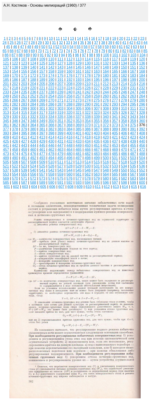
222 (51, 88)
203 (24, 84)
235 (24, 92)
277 (115, 100)
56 (86, 47)
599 (133, 183)
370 (87, 125)
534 (124, 166)
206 (51, 84)
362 (15, 125)
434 (87, 141)
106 (15, 59)
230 (124, 88)
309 (115, 108)
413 (42, 137)
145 (79, 67)
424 (142, 137)
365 (42, 125)
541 (42, 170)
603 (25, 187)
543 (60, 170)
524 (33, 166)
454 (124, 145)
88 (20, 55)
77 (89, 51)
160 (69, 71)
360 (142, 121)
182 (124, 76)
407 (133, 133)
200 (142, 80)
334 (51, 117)
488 (142, 154)
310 (124, 108)
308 (106, 108)
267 (24, 100)
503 (133, 158)
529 (79, 166)
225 (79, 88)
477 (42, 154)
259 (97, 96)
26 (19, 43)
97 (84, 55)
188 (33, 80)
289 (79, 104)
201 (6, 84)
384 (69, 129)
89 (28, 55)
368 (69, 125)
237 (42, 92)
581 (115, 178)
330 (15, 117)
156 (33, 71)
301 (42, 108)
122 (15, 63)
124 (33, 63)
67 (19, 51)
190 (51, 80)
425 (6, 141)
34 (75, 43)
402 (87, 133)
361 (6, 125)
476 (33, 154)
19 (114, 38)
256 (69, 96)
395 (24, 133)
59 (107, 47)
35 (82, 43)
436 (106, 141)
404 (106, 133)
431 (60, 141)
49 (36, 47)
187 (24, 80)
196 (106, 80)
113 (79, 59)
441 (6, 145)
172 (33, 76)
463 (60, 150)
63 (135, 47)
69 (33, 51)
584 (142, 178)
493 (42, 158)
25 (12, 43)
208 (69, 84)
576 (69, 178)
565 (115, 174)
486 (124, 154)
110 (51, 59)
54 (71, 47)
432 (69, 141)
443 (24, 145)
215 (133, 84)
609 (79, 187)
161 (79, 71)
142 (51, 67)
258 (87, 96)
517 (115, 162)
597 (115, 183)
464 (69, 150)
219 (24, 88)
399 (60, 133)
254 (51, 96)
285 (42, 104)
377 (6, 129)
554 (15, 174)
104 (142, 55)
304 (69, 108)
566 (124, 174)
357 (115, 121)
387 (97, 129)
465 (79, 150)
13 (72, 38)
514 (87, 162)
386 (87, 129)
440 (142, 141)
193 (79, 80)
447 (60, 145)
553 (6, 174)
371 (97, 125)
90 (35, 55)
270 (51, 100)
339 (97, 117)
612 (107, 187)
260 (106, 96)
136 (142, 63)
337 (79, 117)
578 (87, 178)
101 (115, 55)
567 (133, 174)
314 (15, 113)
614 (125, 187)
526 (51, 166)
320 (69, 113)
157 (42, 71)
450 (87, 145)
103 (133, 55)
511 (60, 162)
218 (15, 88)
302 (51, 108)
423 (133, 137)
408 (142, 133)
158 (51, 71)
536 (142, 166)
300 (33, 108)
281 (6, 104)
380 (33, 129)
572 (33, 178)
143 (60, 67)
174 (51, 76)
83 (131, 51)
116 (106, 59)
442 (15, 145)
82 (124, 51)
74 (68, 51)
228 (106, 88)
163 (97, 71)
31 (54, 43)
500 (106, 158)
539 (24, 170)
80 (110, 51)
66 (12, 51)
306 (87, 108)
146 (87, 67)
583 (133, 178)
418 (87, 137)
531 (97, 166)
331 (24, 117)
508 (33, 162)
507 (24, 162)
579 (97, 178)
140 (33, 67)
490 (15, 158)
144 (69, 67)
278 (124, 100)
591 (60, 183)
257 (79, 96)
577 (79, 178)
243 (97, 92)
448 (69, 145)
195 (97, 80)
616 (143, 187)
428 (33, 141)
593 (79, 183)
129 (79, 63)
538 (15, 170)
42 (131, 43)
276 (106, 100)
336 (69, 117)
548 (106, 170)
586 (15, 183)
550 (124, 170)
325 (115, 113)
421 (115, 137)
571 (24, 178)
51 (50, 47)
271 (60, 100)
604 (34, 187)
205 (42, 84)
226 (87, 88)
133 (115, 63)
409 (6, 137)
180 (106, 76)
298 (15, 108)
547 (97, 170)
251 (24, 96)
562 (87, 174)
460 (33, 150)
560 (69, 174)
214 (124, 84)
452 (106, 145)
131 (97, 63)
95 (70, 55)
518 (124, 162)
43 (138, 43)
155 (24, 71)
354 (87, 121)
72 (54, 51)
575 (60, 178)
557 (42, 174)
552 (142, 170)
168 (142, 71)
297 (6, 108)
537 (6, 170)
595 (97, 183)
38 (103, 43)
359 (133, 121)
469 (115, 150)
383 (60, 129)
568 (142, 174)
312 (142, 108)
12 (65, 38)
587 (24, 183)
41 (124, 43)
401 (79, 133)
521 (6, 166)
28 (33, 43)
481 (79, 154)
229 (115, 88)
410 (15, 137)
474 (15, 154)
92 (49, 55)
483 (97, 154)
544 (69, 170)
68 (26, 51)
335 (60, 117)
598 (124, 183)
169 (6, 76)
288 (69, 104)
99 (98, 55)
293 (115, 104)
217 (6, 88)
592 (69, 183)
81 (117, 51)
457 (6, 150)
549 (115, 170)
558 (51, 174)
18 (107, 38)
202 (15, 84)
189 (42, 80)
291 (97, 104)
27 (26, 43)
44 (145, 43)
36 (89, 43)
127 (60, 63)
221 (42, 88)
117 (115, 59)
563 (97, 174)
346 (15, 121)
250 (15, 96)
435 (97, 141)
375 (133, 125)
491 (24, 158)
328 (142, 113)
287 (60, 104)
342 (124, 117)
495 (60, 158)
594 (87, 183)
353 (79, 121)
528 (69, 166)
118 (124, 59)
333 (42, 117)
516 (106, 162)
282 (15, 104)
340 (106, 117)
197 (115, 80)
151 (133, 67)
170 (15, 76)
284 (33, 104)
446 (51, 145)
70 (40, 51)
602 (16, 187)
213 (115, 84)
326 (124, 113)
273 (79, 100)
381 (42, 129)
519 (133, 162)
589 (42, 183)
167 (133, 71)
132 (106, 63)
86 (7, 55)
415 (60, 137)
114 (87, 59)
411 (24, 137)
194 (87, 80)
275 (97, 100)
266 (15, 100)
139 (24, 67)
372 (106, 125)
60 (114, 47)
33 (68, 43)
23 (142, 38)
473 (6, 154)
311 (133, 108)
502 (124, 158)
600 (142, 183)
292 (106, 104)
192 (69, 80)
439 (133, 141)
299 (24, 108)
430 (51, 141)
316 (33, 113)
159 (60, 71)
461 (42, 150)
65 (5, 51)
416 (69, 137)
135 (133, 63)
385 (79, 129)
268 (33, 100)
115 (97, 59)
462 (51, 150)
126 (51, 63)
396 (33, 133)
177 (79, 76)
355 (97, 121)
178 (87, 76)
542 (51, 170)
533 (115, 166)
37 (96, 43)
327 (133, 113)
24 (5, 43)
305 (79, 108)
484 (106, 154)
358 (124, 121)
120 (142, 59)
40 (117, 43)
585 (6, 183)
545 (79, 170)
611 (98, 187)
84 (138, 51)
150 (124, 67)
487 (133, 154)
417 (79, 137)
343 (133, 117)
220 (33, 88)
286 (51, 104)
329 (6, 117)
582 (124, 178)
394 (15, 133)
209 (79, 84)
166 (124, 71)
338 (87, 117)
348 (33, 121)
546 (87, 170)
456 (142, 145)
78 (96, 51)
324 (106, 113)
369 (79, 125)
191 (60, 80)
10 (51, 38)
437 (115, 141)
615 (134, 187)
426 (15, 141)
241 (79, 92)
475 (24, 154)
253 (42, 96)
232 (142, 88)
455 (133, 145)
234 (15, 92)
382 (51, 129)
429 (42, 141)
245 (115, 92)
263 (133, 96)
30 (47, 43)
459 (24, 150)
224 (69, 88)
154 (15, 71)
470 (124, 150)
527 (60, 166)
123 (24, 63)
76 (82, 51)
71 (47, 51)
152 (142, 67)
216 (142, 84)
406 (124, 133)
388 (106, 129)
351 (60, 121)
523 (24, 166)
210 (87, 84)
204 (33, 84)
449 (79, 145)
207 (60, 84)
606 (52, 187)
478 (51, 154)
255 (60, 96)
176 (69, 76)
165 (115, 71)
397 (42, 133)
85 (145, 51)
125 (42, 63)
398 (51, 133)
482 (87, 154)
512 (69, 162)
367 (60, 125)
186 (15, 80)
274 (87, 100)
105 (6, 59)
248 (142, 92)
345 (6, 121)
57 (93, 47)
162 (87, 71)
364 (33, 125)
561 (79, 174)
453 (115, 145)
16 (93, 38)
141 (42, 67)
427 (24, 141)
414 (51, 137)
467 (97, 150)
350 (51, 121)
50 (43, 47)
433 (79, 141)
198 (124, 80)
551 (133, 170)
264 (142, 96)
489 (6, 158)
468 (106, 150)
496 (69, 158)
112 (69, 59)
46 (15, 47)
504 (142, 158)
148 (106, 67)
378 (15, 129)
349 (42, 121)
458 (15, 150)
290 (87, 104)
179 (97, 76)
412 (33, 137)
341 (115, 117)
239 (60, 92)
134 (124, 63)
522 (15, 166)
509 (42, 162)
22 (135, 38)
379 (24, 129)
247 (133, 92)
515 (97, 162)
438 (124, 141)
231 (133, 88)
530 (87, 166)
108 (33, 59)
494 (51, 158)
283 (24, 104)
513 (79, 162)
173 (42, 76)
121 (6, 63)
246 (124, 92)
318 (51, 113)
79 (103, 51)
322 (87, 113)
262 (124, 96)
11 (58, 38)
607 (61, 187)
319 (60, 113)
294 (124, 104)
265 (6, 100)
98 (91, 55)
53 (64, 47)
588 (33, 183)
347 (24, 121)
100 (106, 55)
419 (97, 137)
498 (87, 158)
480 (69, 154)
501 (115, 158)
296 (142, 104)
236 (33, 92)
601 (7, 187)
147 (97, 67)
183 (133, 76)
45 (8, 47)
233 (6, 92)
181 (115, 76)
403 (97, 133)
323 (97, 113)
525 (42, 166)
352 (69, 121)
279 (133, 100)
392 (142, 129)
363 (24, 125)
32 (61, 43)
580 (106, 178)
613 (116, 187)
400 (69, 133)
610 (89, 187)
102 (124, 55)
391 (133, 129)
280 (142, 100)
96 (77, 55)
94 (63, 55)
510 (51, 162)
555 (24, 174)
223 (60, 88)
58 (100, 47)
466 (87, 150)
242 (87, 92)
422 (124, 137)
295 (133, 104)
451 (97, 145)
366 (51, 125)
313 (6, 113)
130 (87, 63)
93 (56, 55)
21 (128, 38)
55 (78, 47)
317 (42, 113)
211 (97, 84)
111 (60, 59)
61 (121, 47)
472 (142, 150)
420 (106, 137)
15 (86, 38)
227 (97, 88)
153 (6, 71)
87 (14, 55)
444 (33, 145)
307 (97, 108)
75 (75, 51)
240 (69, 92)
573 (42, 178)
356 (106, 121)
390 (124, 129)
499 (97, 158)
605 (43, 187)
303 (60, 108)
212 (106, 84)
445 (42, 145)
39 (110, 43)
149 (115, 67)
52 (57, 47)
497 (79, 158)
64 (142, 47)
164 (106, 71)
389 (115, 129)
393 (6, 133)
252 (33, 96)
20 (121, 38)
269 (42, 100)
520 (142, 162)
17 (100, 38)
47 (22, 47)
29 (40, 43)
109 (42, 59)
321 (79, 113)
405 (115, 133)
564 (106, 174)
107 (24, 59)
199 (133, 80)
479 (60, 154)
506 (15, 162)
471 (133, 150)
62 (128, 47)
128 (69, 63)
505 (6, 162)
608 (70, 187)
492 (33, 158)
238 (51, 92)
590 (51, 183)
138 (15, 67)
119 (133, 59)
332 (33, 117)
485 (115, 154)
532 (106, 166)
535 (133, 166)
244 (106, 92)
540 (33, 170)
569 (6, 178)
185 (6, 80)
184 (142, 76)
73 (61, 51)
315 (24, 113)
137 (6, 67)
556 (33, 174)
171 (24, 76)
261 (115, 96)
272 (69, 100)
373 (115, 125)
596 (106, 183)
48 (29, 47)
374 (124, 125)
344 (142, 117)
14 (79, 38)
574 (51, 178)
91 (42, 55)
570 (15, 178)
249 (6, 96)
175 (60, 76)
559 (60, 174)
